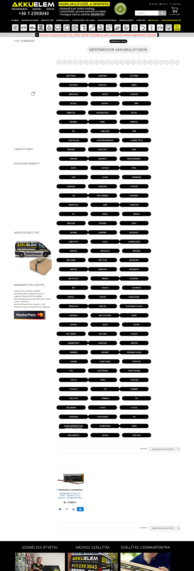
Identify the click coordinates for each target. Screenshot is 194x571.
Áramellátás (63, 20)
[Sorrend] (164, 356)
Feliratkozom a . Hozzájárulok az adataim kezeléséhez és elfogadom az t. (120, 539)
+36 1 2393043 (33, 13)
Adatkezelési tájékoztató (63, 560)
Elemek (15, 20)
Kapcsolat (153, 20)
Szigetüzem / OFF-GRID (83, 20)
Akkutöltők (47, 20)
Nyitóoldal (17, 557)
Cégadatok (137, 561)
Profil (163, 4)
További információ (40, 523)
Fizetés (54, 564)
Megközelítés (138, 565)
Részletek (60, 417)
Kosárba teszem (80, 417)
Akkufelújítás (126, 20)
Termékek (16, 565)
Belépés (151, 4)
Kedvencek (176, 4)
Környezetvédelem (141, 569)
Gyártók (140, 20)
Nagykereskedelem (171, 20)
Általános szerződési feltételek (66, 556)
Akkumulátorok (29, 20)
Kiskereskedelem (97, 557)
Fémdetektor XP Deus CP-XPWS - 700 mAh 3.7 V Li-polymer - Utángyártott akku (70, 403)
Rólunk (135, 557)
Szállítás (55, 569)
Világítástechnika (107, 20)
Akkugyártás (96, 569)
